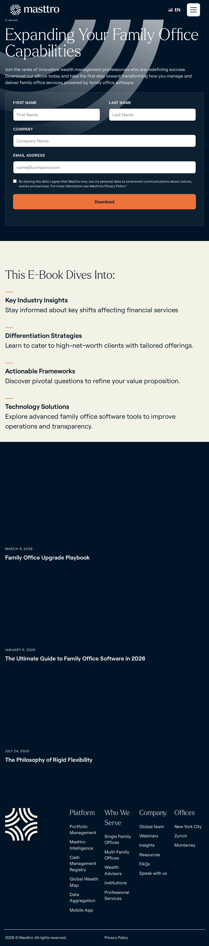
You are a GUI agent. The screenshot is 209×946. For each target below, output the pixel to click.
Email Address (29, 155)
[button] (193, 9)
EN (174, 10)
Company (23, 129)
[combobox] (174, 9)
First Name (25, 102)
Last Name (120, 102)
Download (105, 201)
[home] (34, 9)
